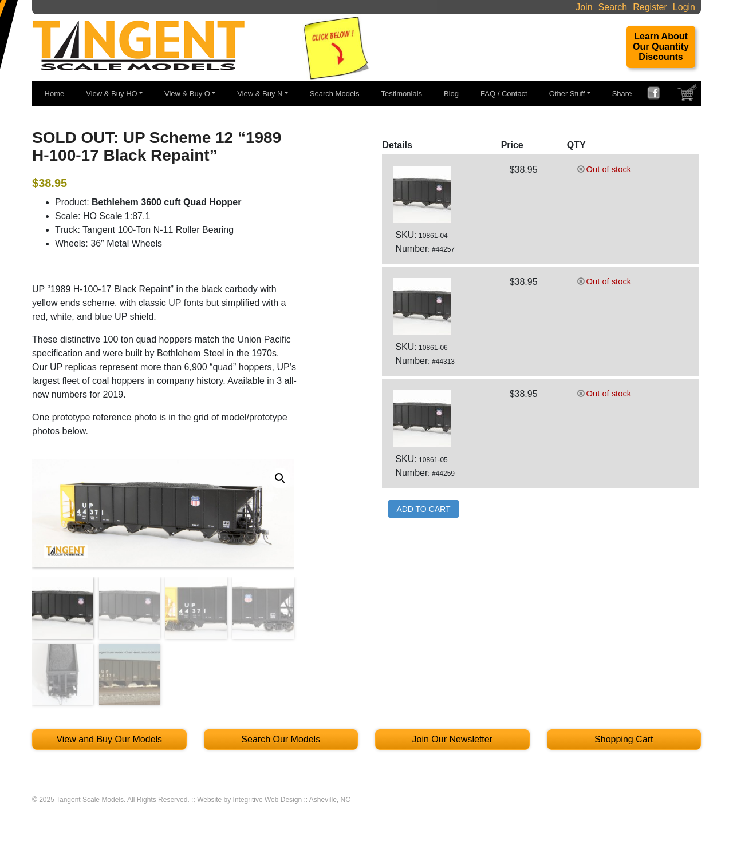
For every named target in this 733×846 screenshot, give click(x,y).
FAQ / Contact (503, 93)
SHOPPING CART (688, 95)
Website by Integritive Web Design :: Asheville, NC (273, 800)
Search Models (335, 93)
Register (650, 7)
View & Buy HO (111, 93)
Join (584, 7)
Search (613, 7)
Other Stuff (567, 93)
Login (684, 7)
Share (622, 93)
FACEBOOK (658, 94)
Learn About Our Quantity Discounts (661, 46)
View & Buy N (259, 93)
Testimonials (402, 93)
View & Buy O (187, 93)
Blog (451, 93)
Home (55, 93)
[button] (280, 478)
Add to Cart (423, 509)
